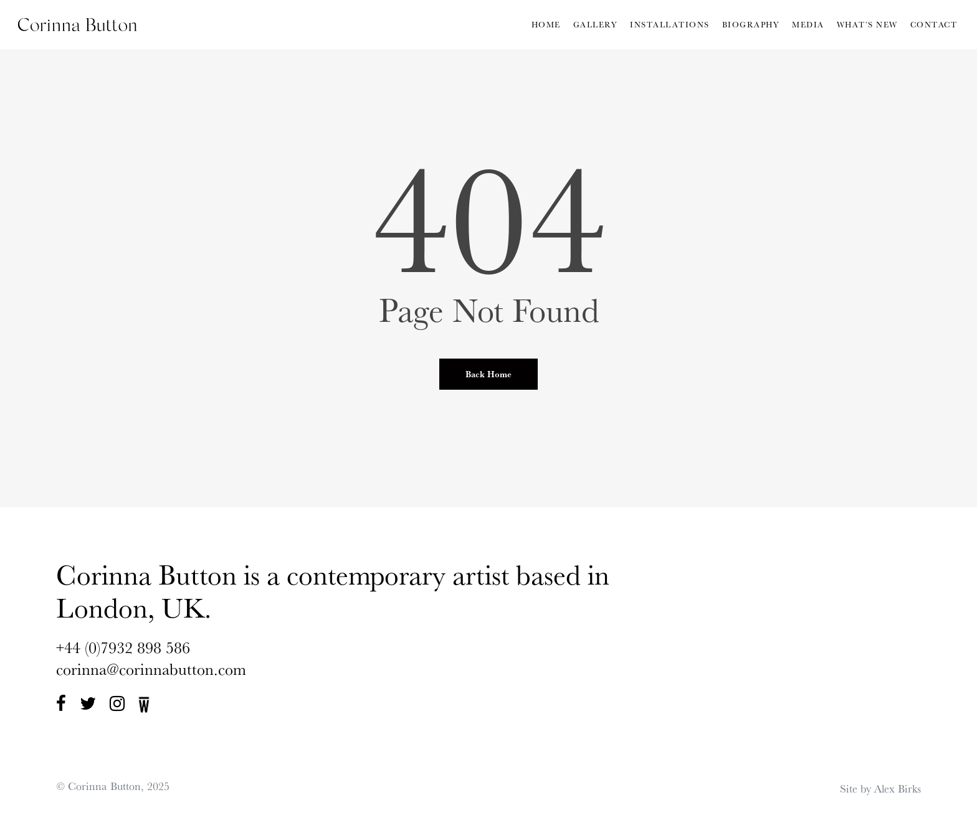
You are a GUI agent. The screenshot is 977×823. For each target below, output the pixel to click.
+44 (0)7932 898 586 (123, 647)
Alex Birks (897, 788)
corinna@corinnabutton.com (151, 668)
